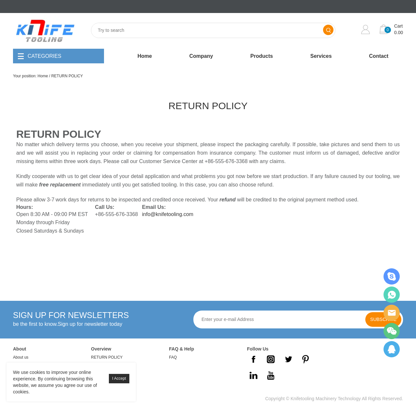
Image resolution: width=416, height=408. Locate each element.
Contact (379, 56)
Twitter (288, 359)
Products (261, 56)
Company (201, 56)
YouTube (270, 375)
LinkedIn (253, 375)
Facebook (253, 359)
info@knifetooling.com (167, 214)
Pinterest (305, 359)
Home (144, 56)
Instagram (270, 359)
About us (20, 357)
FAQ (173, 357)
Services (321, 56)
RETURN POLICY (67, 76)
